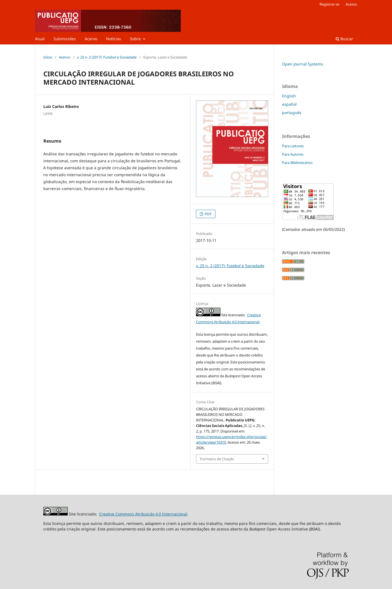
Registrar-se (329, 4)
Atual (40, 38)
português (291, 112)
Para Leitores (293, 145)
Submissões (65, 38)
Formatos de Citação (217, 458)
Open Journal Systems (302, 64)
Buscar (344, 38)
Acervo (91, 38)
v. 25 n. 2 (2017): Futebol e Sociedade (107, 57)
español (289, 104)
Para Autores (292, 154)
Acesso (351, 4)
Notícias (113, 38)
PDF (208, 213)
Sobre (136, 38)
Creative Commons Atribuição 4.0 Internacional (143, 514)
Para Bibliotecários (297, 162)
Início (47, 57)
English (289, 95)
